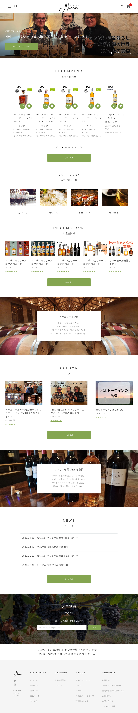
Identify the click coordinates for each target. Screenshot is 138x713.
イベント (34, 680)
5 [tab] (75, 147)
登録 (94, 628)
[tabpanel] (23, 112)
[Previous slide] (111, 52)
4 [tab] (72, 147)
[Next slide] (131, 52)
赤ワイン (34, 686)
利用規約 (106, 680)
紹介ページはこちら (21, 46)
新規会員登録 (60, 680)
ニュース (79, 691)
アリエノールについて (84, 696)
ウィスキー (34, 701)
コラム (78, 686)
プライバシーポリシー (111, 686)
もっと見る (69, 158)
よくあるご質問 (108, 706)
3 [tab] (69, 147)
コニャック (34, 696)
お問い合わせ (107, 701)
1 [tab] (62, 147)
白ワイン (34, 691)
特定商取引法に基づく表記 (113, 691)
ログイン (58, 686)
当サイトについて (82, 680)
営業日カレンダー (82, 701)
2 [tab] (66, 147)
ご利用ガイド (107, 696)
